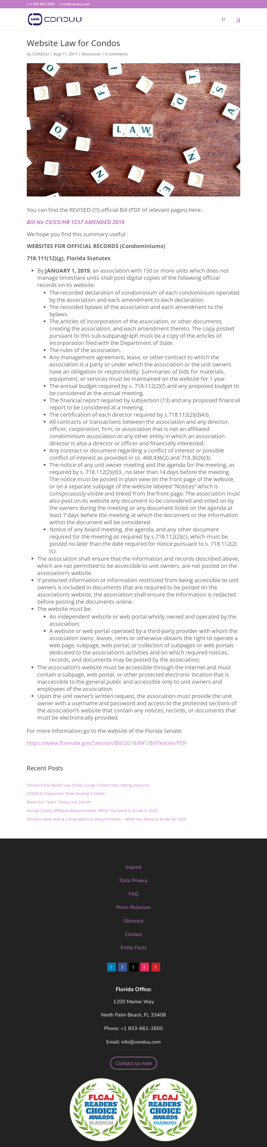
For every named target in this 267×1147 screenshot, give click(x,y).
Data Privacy (133, 880)
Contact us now (134, 1063)
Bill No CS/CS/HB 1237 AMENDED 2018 (76, 222)
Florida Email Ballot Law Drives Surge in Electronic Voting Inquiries (88, 785)
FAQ (134, 894)
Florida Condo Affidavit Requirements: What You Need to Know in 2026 (92, 810)
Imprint (133, 867)
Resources (91, 54)
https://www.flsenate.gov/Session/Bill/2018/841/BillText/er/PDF (107, 743)
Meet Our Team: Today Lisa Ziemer (59, 802)
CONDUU (40, 54)
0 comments (116, 54)
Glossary (134, 920)
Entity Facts (134, 947)
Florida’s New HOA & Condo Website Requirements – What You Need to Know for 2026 (106, 819)
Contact (133, 934)
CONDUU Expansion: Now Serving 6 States (66, 793)
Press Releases (133, 907)
